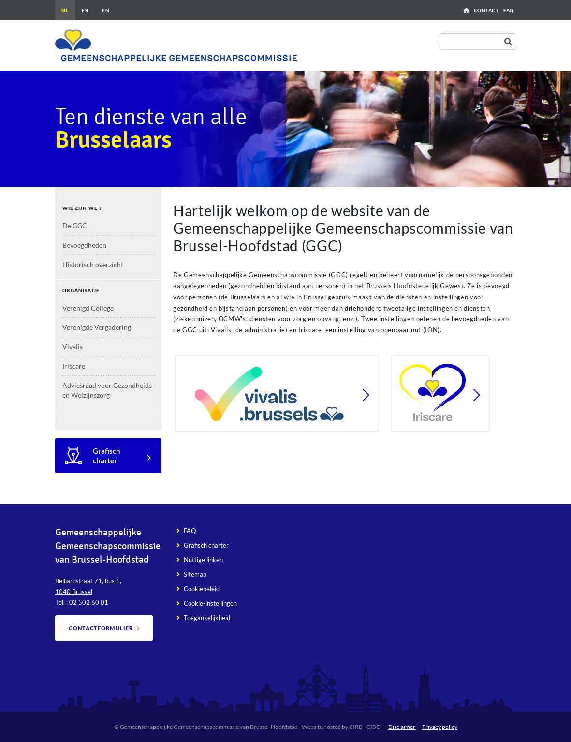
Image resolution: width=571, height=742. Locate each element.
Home (466, 10)
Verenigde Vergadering (96, 327)
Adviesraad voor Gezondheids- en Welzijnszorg (108, 390)
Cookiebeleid (202, 589)
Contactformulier (101, 628)
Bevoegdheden (84, 245)
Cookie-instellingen (210, 603)
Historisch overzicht (92, 264)
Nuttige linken (203, 560)
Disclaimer (402, 726)
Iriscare (73, 366)
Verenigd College (88, 308)
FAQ (508, 10)
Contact (486, 10)
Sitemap (195, 574)
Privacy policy (439, 726)
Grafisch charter (106, 455)
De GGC (74, 226)
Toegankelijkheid (207, 618)
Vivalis (72, 346)
